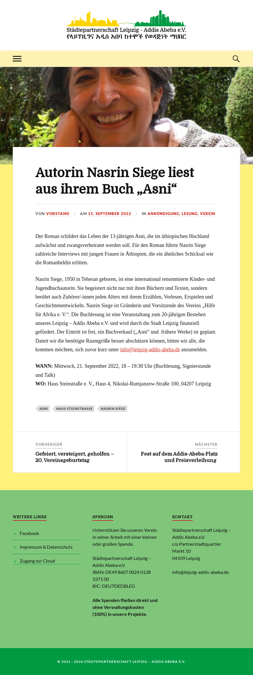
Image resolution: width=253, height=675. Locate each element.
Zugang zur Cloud (37, 560)
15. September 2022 (109, 213)
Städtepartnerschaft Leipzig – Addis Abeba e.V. (136, 661)
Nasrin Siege (113, 408)
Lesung (190, 213)
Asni (43, 408)
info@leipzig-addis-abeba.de (150, 349)
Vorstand (58, 213)
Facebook (29, 533)
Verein (207, 213)
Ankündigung (163, 213)
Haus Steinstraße (74, 408)
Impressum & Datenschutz (46, 547)
